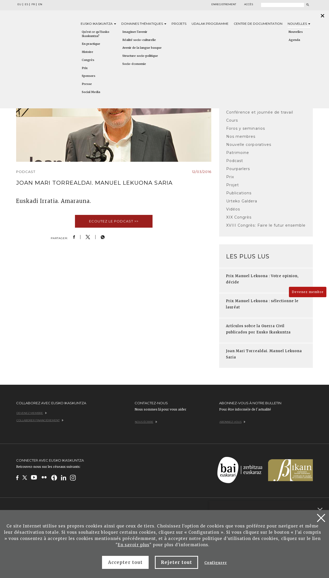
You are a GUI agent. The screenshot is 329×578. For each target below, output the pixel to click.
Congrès (88, 60)
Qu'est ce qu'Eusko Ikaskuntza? (95, 34)
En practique (91, 44)
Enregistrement (223, 4)
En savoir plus (133, 544)
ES (26, 4)
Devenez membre (308, 292)
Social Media (91, 92)
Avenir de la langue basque (142, 47)
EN (40, 4)
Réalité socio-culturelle (139, 40)
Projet (232, 185)
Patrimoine (237, 152)
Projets (179, 24)
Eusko (98, 24)
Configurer (215, 563)
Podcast (234, 160)
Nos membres (240, 136)
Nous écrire (146, 422)
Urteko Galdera (241, 201)
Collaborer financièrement (40, 420)
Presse (87, 84)
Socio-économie (134, 64)
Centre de (258, 24)
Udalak (210, 24)
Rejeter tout (176, 562)
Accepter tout (125, 562)
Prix (85, 68)
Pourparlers (238, 168)
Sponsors (88, 76)
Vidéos (233, 209)
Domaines (143, 24)
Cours (232, 120)
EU (19, 4)
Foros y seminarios (245, 128)
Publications (238, 193)
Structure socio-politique (140, 56)
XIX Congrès (238, 217)
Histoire (87, 52)
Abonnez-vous (232, 422)
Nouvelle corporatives (248, 144)
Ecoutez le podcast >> (114, 221)
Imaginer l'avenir (134, 32)
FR (33, 4)
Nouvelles (299, 24)
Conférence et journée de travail (259, 112)
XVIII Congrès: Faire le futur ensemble (266, 225)
